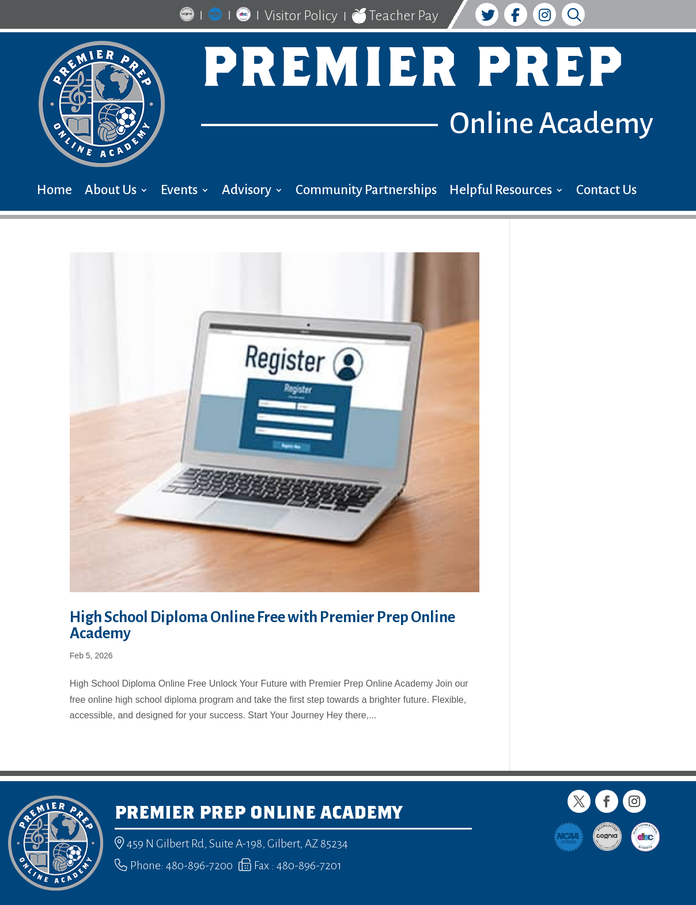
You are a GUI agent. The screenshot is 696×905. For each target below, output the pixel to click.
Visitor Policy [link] (301, 15)
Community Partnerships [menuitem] (366, 191)
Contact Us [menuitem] (606, 191)
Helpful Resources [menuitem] (500, 191)
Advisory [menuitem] (246, 191)
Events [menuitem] (179, 191)
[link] (187, 16)
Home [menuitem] (54, 191)
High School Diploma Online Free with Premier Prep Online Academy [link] (262, 625)
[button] (579, 801)
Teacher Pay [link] (395, 16)
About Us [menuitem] (111, 191)
